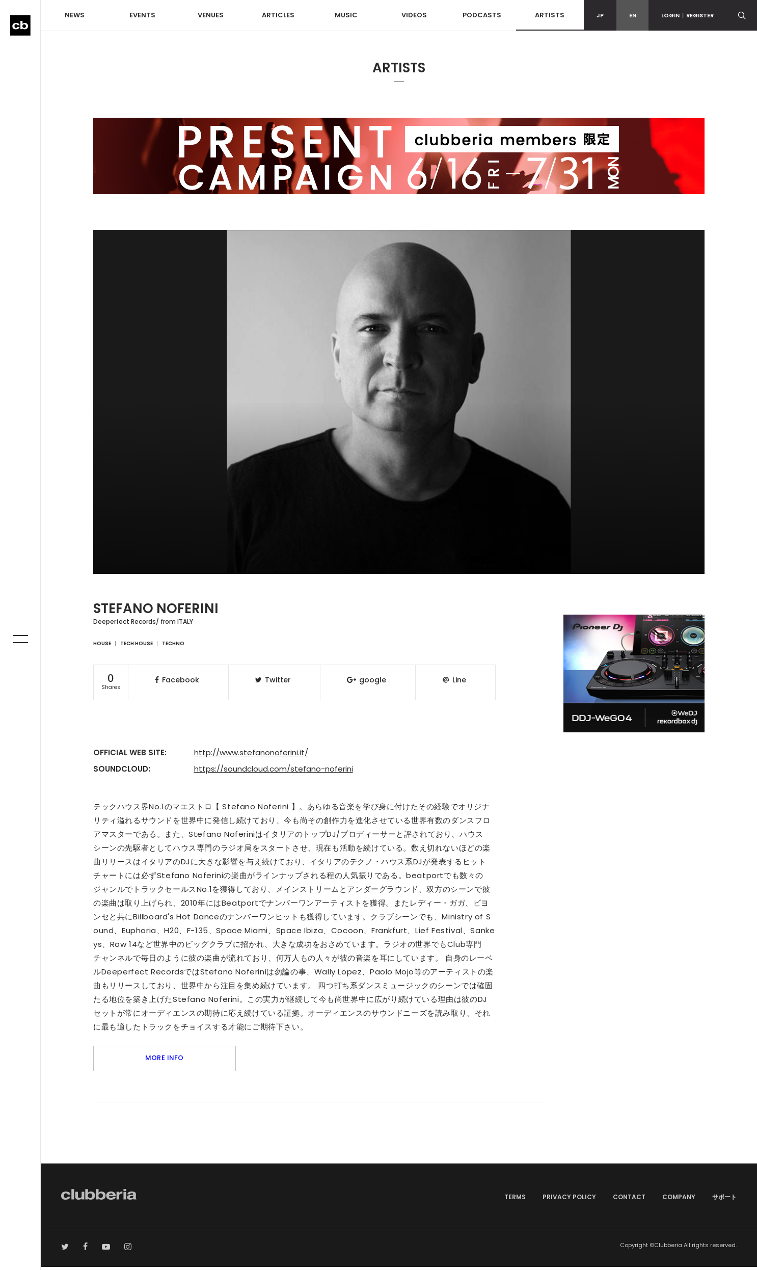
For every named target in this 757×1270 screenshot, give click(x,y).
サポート (724, 1200)
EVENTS (142, 15)
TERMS (515, 1200)
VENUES (211, 15)
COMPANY (678, 1200)
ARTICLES (278, 15)
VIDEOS (414, 15)
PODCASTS (482, 15)
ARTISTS (549, 15)
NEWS (75, 15)
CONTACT (629, 1200)
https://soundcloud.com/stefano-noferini (273, 768)
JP (600, 15)
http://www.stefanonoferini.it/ (251, 752)
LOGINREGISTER (687, 15)
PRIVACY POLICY (569, 1200)
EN (632, 15)
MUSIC (346, 15)
